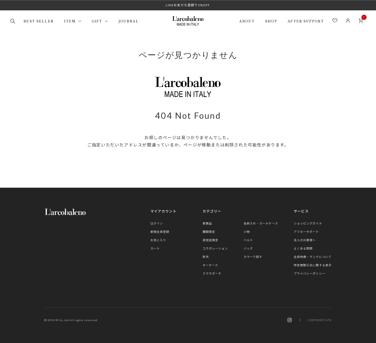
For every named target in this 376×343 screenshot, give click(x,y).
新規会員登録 (159, 231)
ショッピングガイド (308, 223)
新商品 (207, 223)
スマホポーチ (212, 273)
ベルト (248, 240)
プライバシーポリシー (309, 273)
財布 (206, 256)
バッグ (248, 248)
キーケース (210, 265)
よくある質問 (303, 248)
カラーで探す (253, 256)
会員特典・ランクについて (313, 256)
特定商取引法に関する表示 (313, 265)
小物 (247, 231)
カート (362, 19)
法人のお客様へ (305, 240)
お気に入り (158, 240)
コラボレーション (215, 248)
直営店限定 (211, 240)
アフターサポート (306, 231)
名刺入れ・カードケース (261, 223)
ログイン (156, 223)
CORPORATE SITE (320, 320)
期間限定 (209, 231)
